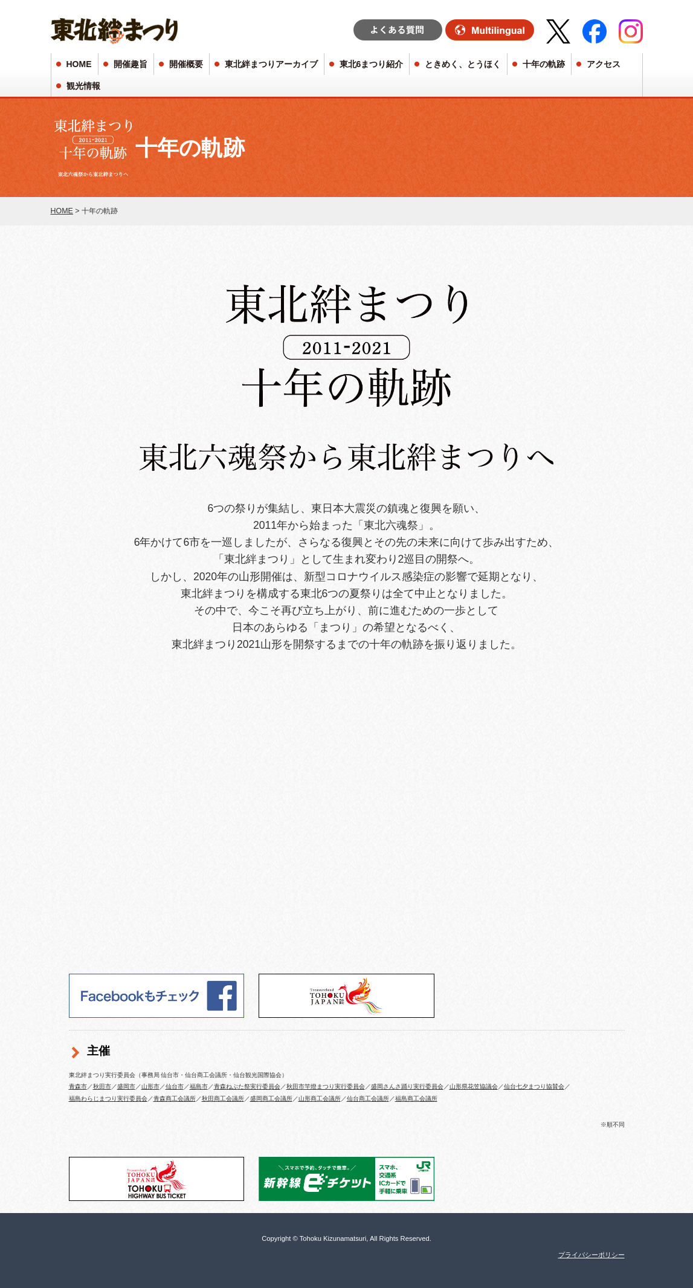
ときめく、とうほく (463, 64)
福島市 (199, 1086)
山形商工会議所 (319, 1098)
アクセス (603, 64)
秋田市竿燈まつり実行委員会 (325, 1086)
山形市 (150, 1086)
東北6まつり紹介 (372, 64)
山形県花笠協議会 (474, 1086)
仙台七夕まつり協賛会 (534, 1086)
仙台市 (175, 1086)
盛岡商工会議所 (271, 1098)
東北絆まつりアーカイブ (271, 64)
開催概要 (186, 64)
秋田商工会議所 (223, 1098)
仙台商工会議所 (368, 1098)
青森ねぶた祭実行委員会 (247, 1086)
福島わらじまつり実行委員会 (108, 1098)
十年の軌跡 (544, 64)
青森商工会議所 (174, 1098)
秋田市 (102, 1086)
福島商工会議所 (416, 1098)
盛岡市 (126, 1086)
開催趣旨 (130, 64)
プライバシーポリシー (591, 1254)
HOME (79, 64)
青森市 (78, 1086)
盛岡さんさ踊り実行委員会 (407, 1086)
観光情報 (83, 86)
